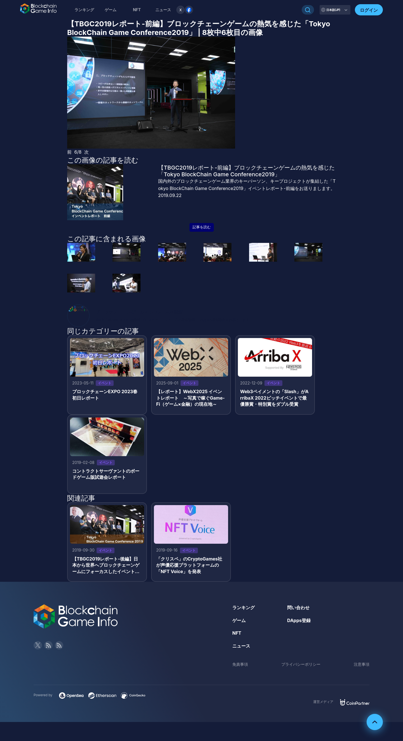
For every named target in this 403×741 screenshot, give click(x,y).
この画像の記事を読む (103, 160)
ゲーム (110, 9)
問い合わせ (298, 607)
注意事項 (361, 664)
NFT (137, 9)
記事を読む (202, 227)
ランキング (84, 9)
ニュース (241, 646)
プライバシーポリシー (300, 664)
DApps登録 (299, 620)
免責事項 (240, 664)
